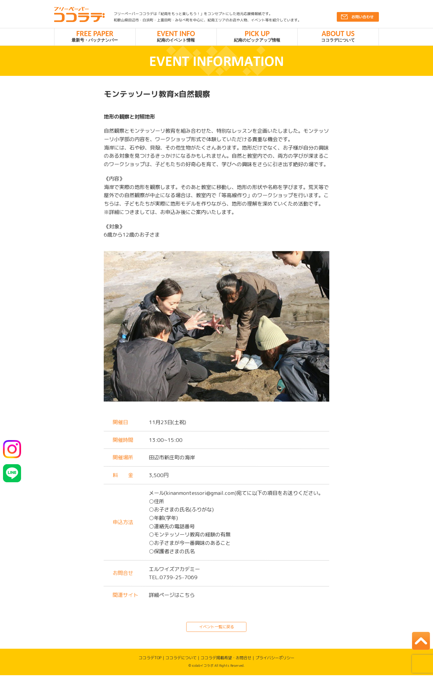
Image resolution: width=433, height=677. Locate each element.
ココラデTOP (150, 659)
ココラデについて (338, 36)
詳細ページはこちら (172, 596)
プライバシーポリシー (274, 659)
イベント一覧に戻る (216, 628)
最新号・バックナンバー (94, 36)
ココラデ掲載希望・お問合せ (226, 659)
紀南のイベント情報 (176, 36)
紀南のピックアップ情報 (257, 36)
